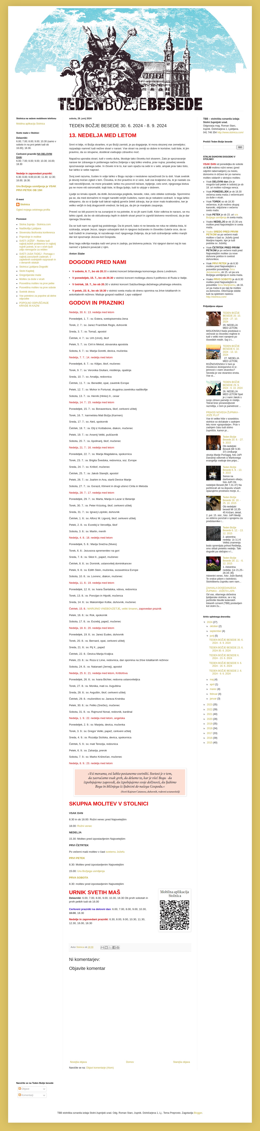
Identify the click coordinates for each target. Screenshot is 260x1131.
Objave (23, 1088)
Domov (130, 1062)
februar (214, 694)
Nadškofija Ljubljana (30, 228)
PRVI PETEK (219, 263)
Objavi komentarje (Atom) (100, 1067)
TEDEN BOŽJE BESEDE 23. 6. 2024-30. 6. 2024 (226, 649)
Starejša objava (181, 1062)
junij (212, 635)
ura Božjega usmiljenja (222, 216)
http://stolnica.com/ (216, 296)
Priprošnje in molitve (30, 236)
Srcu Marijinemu (226, 285)
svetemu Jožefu (115, 851)
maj (212, 679)
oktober (214, 626)
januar (213, 698)
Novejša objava (78, 1062)
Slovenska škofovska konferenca (37, 232)
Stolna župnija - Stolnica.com (35, 224)
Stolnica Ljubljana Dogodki (33, 266)
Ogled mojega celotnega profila (33, 209)
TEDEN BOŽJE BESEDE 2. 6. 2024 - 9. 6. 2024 (225, 672)
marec (213, 689)
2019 (210, 723)
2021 (210, 714)
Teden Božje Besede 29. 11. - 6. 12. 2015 (233, 560)
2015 (210, 742)
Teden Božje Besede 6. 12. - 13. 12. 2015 (233, 530)
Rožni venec (84, 825)
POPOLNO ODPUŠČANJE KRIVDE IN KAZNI (34, 304)
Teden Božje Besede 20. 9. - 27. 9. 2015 (233, 439)
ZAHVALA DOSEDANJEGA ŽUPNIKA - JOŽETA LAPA (221, 589)
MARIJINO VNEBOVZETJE (103, 608)
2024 (210, 622)
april (212, 684)
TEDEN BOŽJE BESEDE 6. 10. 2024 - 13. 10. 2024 (231, 350)
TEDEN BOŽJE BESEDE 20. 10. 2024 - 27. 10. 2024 (232, 317)
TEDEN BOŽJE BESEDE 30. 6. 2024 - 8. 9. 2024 (226, 641)
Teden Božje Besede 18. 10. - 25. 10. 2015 (232, 500)
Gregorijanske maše (30, 275)
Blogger (198, 1112)
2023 (210, 704)
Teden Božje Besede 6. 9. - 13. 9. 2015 (232, 470)
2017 (210, 733)
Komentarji (25, 1095)
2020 (210, 719)
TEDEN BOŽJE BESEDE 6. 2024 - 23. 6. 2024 (224, 657)
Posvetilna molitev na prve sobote (37, 287)
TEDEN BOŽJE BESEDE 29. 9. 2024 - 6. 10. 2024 (233, 385)
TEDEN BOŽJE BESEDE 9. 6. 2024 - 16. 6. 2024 (225, 664)
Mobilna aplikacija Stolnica (30, 123)
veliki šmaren (129, 608)
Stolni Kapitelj (26, 271)
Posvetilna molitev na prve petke (36, 283)
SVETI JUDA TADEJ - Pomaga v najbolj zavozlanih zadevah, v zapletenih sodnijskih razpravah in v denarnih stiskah (37, 258)
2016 (210, 738)
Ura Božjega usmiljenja (91, 871)
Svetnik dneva (27, 291)
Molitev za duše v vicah (31, 279)
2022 (210, 709)
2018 (210, 728)
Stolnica (25, 204)
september (216, 631)
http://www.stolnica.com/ (230, 132)
